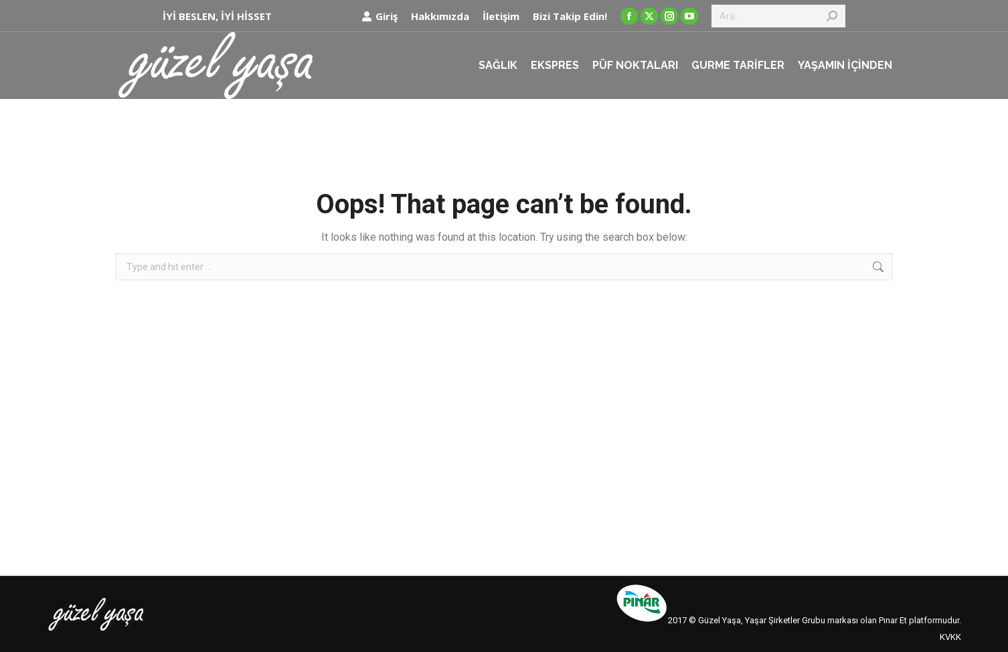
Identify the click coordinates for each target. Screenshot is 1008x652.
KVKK (950, 637)
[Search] (778, 16)
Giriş (379, 16)
